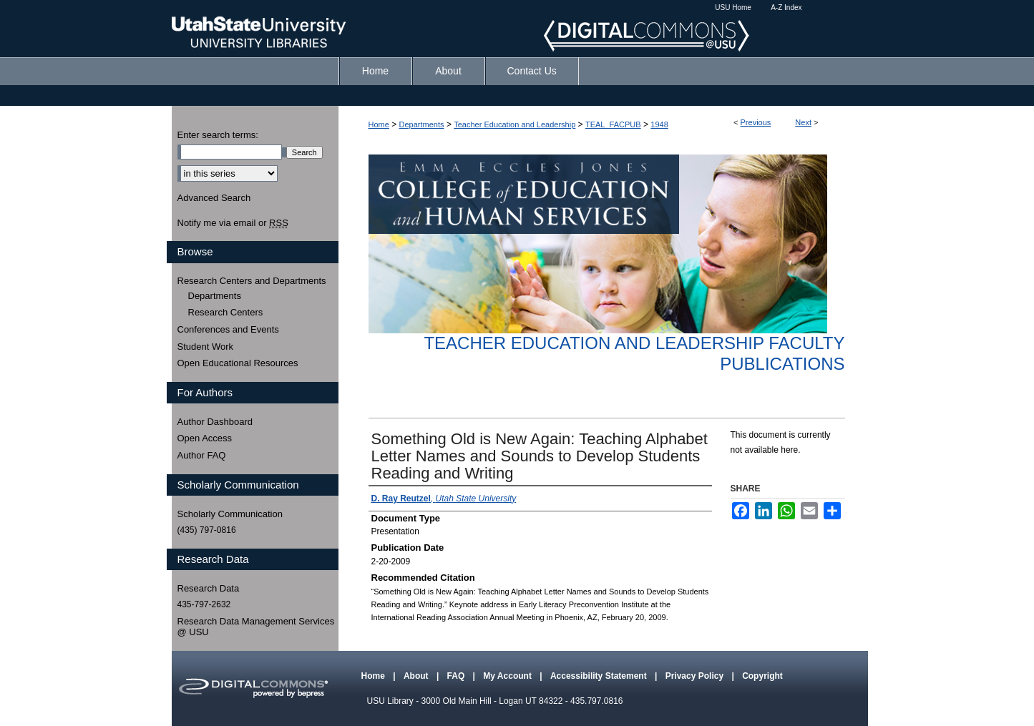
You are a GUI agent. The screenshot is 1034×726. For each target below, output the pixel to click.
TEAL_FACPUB (613, 124)
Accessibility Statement (599, 676)
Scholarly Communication (230, 514)
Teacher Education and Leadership (514, 124)
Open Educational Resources (237, 363)
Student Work (205, 346)
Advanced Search (214, 197)
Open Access (205, 438)
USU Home (733, 7)
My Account (508, 676)
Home (379, 124)
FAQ (457, 676)
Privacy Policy (695, 676)
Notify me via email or (232, 223)
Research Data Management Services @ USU (256, 627)
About (417, 676)
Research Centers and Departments (251, 280)
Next (803, 122)
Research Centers (225, 312)
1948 (659, 124)
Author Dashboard (215, 421)
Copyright (762, 676)
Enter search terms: (217, 134)
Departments (421, 124)
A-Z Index (786, 7)
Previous (756, 122)
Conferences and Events (228, 329)
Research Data (208, 588)
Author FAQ (201, 455)
